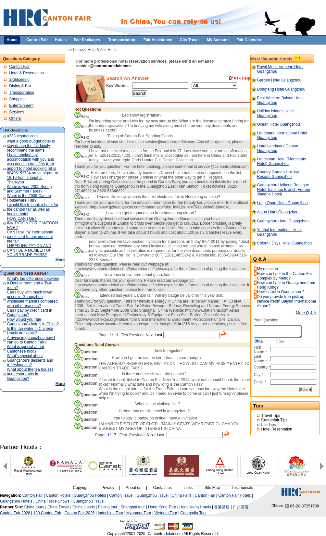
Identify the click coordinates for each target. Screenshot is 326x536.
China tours (34, 507)
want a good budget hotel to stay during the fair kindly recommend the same (31, 146)
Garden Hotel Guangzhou (279, 80)
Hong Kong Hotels (195, 507)
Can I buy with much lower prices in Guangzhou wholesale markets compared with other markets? (32, 299)
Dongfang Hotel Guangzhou (281, 89)
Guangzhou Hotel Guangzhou (283, 221)
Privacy (107, 487)
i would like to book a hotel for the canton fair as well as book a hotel (32, 209)
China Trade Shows (52, 501)
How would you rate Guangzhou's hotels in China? (33, 321)
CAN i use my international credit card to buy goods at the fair (30, 236)
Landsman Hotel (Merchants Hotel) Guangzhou (281, 161)
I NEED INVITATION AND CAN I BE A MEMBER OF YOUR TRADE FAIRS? (29, 250)
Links (188, 487)
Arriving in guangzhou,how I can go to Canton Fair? (31, 339)
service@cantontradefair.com (103, 66)
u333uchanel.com (22, 136)
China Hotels (83, 507)
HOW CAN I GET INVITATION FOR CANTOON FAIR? (32, 223)
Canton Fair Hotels (234, 495)
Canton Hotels (58, 495)
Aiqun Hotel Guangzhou (277, 212)
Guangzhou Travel (153, 495)
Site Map (212, 487)
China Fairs (182, 495)
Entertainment (21, 105)
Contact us (162, 487)
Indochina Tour (110, 513)
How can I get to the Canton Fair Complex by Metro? (285, 275)
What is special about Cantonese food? (25, 349)
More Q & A (306, 313)
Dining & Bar (20, 86)
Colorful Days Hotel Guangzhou (284, 243)
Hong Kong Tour (162, 507)
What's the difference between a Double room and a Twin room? (33, 283)
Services (16, 112)
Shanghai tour (132, 507)
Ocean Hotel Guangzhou (278, 124)
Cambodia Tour (194, 513)
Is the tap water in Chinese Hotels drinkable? (30, 330)
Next (150, 335)
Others (15, 118)
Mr (261, 342)
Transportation (21, 92)
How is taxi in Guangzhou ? (280, 292)
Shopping (17, 99)
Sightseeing (19, 79)
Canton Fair (19, 66)
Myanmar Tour (138, 513)
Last (158, 335)
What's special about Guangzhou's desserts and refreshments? (30, 360)
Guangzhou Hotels (90, 495)
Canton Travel (121, 495)
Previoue (136, 335)
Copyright (81, 487)
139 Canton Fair (47, 513)
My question (267, 269)
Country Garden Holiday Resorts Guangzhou (278, 174)
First (124, 335)
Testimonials (242, 487)
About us (133, 487)
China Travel (58, 507)
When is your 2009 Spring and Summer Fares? (29, 188)
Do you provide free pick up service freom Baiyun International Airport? (286, 301)
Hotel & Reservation (26, 73)
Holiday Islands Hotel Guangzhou (275, 113)
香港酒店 (222, 507)
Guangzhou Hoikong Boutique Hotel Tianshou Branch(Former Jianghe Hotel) (283, 189)
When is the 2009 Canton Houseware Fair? (29, 198)
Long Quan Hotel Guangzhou (282, 203)
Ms (282, 342)
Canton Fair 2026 (15, 513)
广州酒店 (240, 507)
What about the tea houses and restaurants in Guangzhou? (30, 374)
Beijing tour (108, 507)
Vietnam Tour (166, 513)
